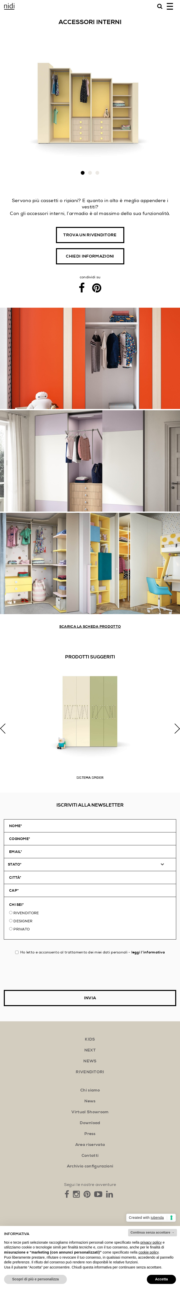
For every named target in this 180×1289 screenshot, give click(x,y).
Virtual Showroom (89, 1112)
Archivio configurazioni (90, 1166)
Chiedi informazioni (90, 256)
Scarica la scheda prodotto (90, 626)
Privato (21, 929)
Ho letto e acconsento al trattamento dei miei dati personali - (90, 952)
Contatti (90, 1155)
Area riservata (90, 1144)
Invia (90, 998)
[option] (90, 729)
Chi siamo (90, 1090)
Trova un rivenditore (89, 235)
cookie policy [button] (148, 1252)
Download (90, 1122)
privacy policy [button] (151, 1242)
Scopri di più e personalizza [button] (35, 1279)
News (89, 1101)
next (90, 1050)
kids (90, 1039)
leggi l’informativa (148, 952)
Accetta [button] (161, 1279)
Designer (22, 921)
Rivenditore (26, 913)
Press (90, 1133)
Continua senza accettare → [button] (152, 1232)
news (89, 1061)
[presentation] (42, 972)
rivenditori (90, 1072)
